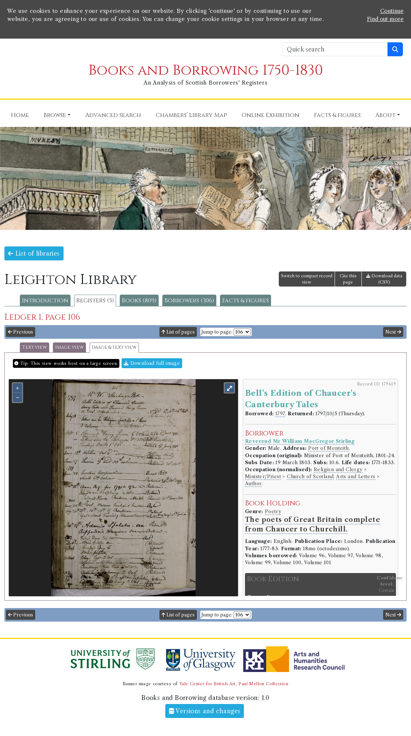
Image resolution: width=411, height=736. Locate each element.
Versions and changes (205, 711)
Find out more (385, 19)
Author (253, 483)
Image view (69, 347)
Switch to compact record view (306, 279)
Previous (20, 332)
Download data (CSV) (384, 279)
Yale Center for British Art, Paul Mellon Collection (233, 683)
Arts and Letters (355, 476)
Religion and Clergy (338, 469)
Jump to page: (216, 332)
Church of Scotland (310, 476)
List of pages (178, 332)
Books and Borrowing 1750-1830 (206, 70)
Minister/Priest (263, 476)
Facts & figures (245, 300)
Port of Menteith (328, 448)
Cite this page (348, 279)
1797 (280, 413)
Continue (392, 11)
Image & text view (114, 347)
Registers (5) (95, 300)
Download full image (152, 363)
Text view (34, 347)
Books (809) (139, 300)
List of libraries (34, 253)
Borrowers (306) (189, 300)
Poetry (273, 511)
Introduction (45, 300)
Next (393, 332)
